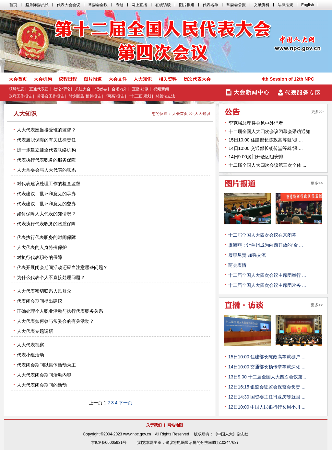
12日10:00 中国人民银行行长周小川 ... (266, 407)
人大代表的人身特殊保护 (42, 247)
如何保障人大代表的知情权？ (46, 213)
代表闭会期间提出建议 (39, 301)
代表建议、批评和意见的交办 (46, 203)
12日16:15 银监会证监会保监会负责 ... (266, 386)
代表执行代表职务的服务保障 (46, 160)
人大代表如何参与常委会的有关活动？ (55, 321)
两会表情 (237, 265)
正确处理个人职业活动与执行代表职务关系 (60, 311)
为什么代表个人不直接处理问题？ (51, 277)
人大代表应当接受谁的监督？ (46, 129)
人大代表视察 (30, 344)
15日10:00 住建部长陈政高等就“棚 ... (266, 139)
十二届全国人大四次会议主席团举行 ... (267, 275)
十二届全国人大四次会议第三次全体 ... (267, 165)
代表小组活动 (30, 354)
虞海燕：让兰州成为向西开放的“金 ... (265, 245)
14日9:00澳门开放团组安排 (256, 156)
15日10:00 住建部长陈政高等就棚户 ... (266, 356)
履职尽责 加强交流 (247, 255)
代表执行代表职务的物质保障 (46, 223)
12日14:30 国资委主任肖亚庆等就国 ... (266, 396)
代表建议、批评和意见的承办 (46, 193)
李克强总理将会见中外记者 (256, 123)
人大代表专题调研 (35, 331)
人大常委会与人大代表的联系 (46, 170)
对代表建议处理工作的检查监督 (48, 183)
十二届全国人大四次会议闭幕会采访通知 (269, 131)
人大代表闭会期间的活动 (42, 385)
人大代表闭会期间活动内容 (44, 374)
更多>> (317, 111)
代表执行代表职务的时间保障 (46, 237)
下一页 (125, 402)
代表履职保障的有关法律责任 (46, 139)
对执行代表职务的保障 (39, 257)
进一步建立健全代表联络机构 (46, 149)
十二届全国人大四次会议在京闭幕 (262, 235)
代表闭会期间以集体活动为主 (46, 364)
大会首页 (180, 113)
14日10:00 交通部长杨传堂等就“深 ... (266, 148)
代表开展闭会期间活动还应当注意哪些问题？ (62, 267)
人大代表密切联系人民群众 (44, 291)
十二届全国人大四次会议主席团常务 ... (267, 285)
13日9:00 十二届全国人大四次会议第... (267, 376)
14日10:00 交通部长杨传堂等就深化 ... (266, 366)
